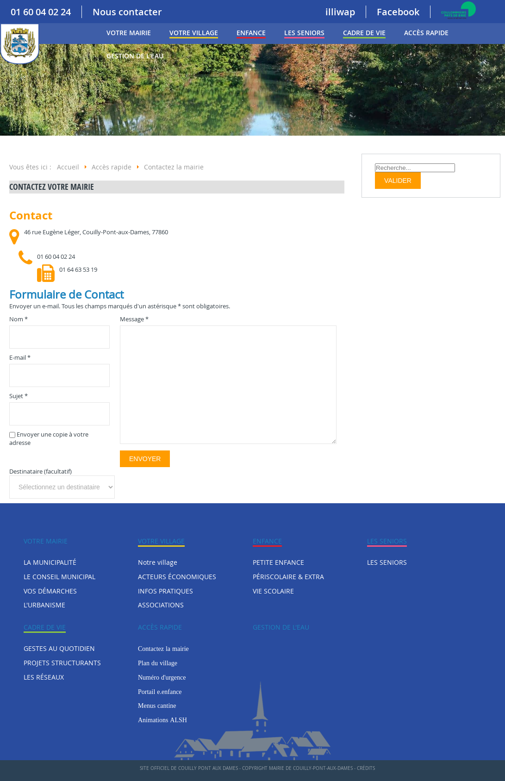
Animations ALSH (162, 720)
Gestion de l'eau (134, 55)
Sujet (18, 396)
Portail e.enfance (160, 691)
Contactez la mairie (163, 648)
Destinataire (26, 471)
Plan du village (157, 663)
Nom (18, 319)
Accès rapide (426, 32)
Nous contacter (127, 12)
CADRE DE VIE (364, 32)
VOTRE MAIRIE (128, 32)
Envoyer (145, 458)
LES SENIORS (304, 32)
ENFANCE (251, 32)
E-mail (20, 357)
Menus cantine (157, 705)
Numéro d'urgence (162, 677)
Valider (397, 180)
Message (134, 319)
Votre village (193, 32)
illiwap (340, 12)
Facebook (398, 12)
